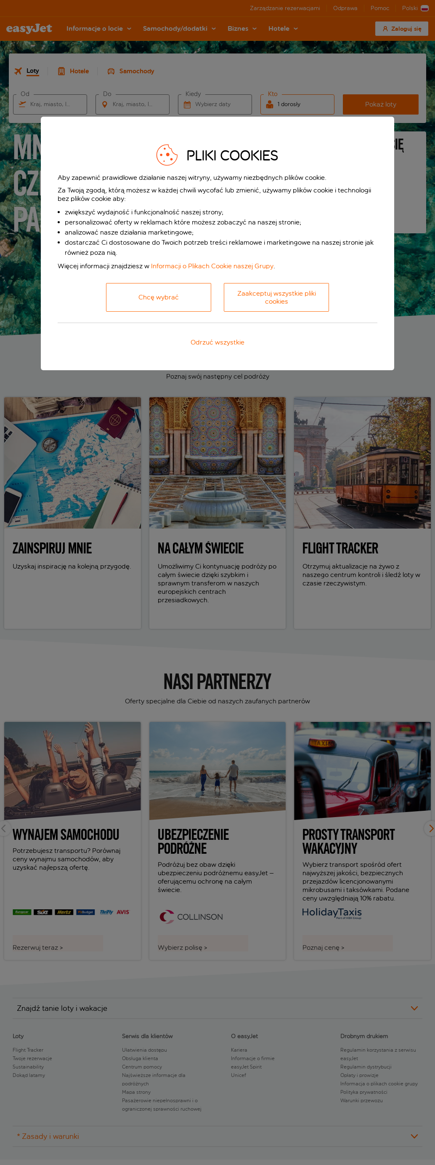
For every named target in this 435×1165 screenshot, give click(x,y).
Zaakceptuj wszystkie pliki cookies (276, 297)
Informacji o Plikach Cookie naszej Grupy (212, 266)
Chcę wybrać (158, 297)
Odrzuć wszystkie (217, 342)
